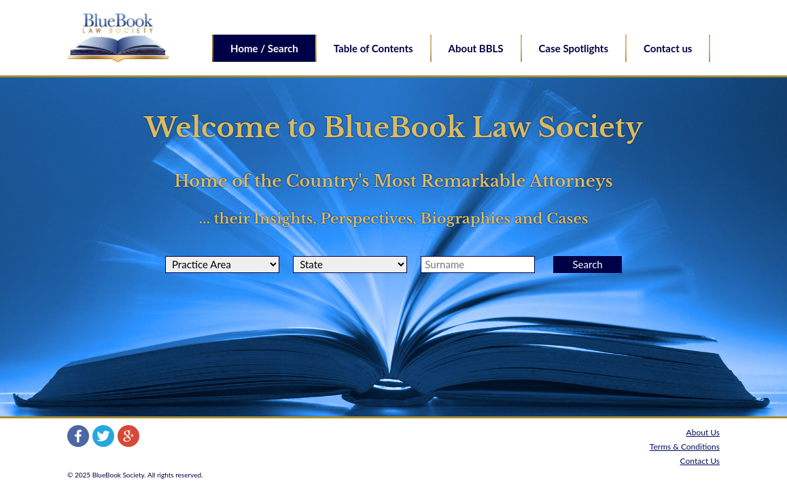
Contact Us (700, 461)
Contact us (668, 48)
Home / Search (264, 48)
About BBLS (476, 48)
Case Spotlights (573, 48)
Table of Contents (373, 48)
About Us (703, 432)
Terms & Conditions (685, 446)
